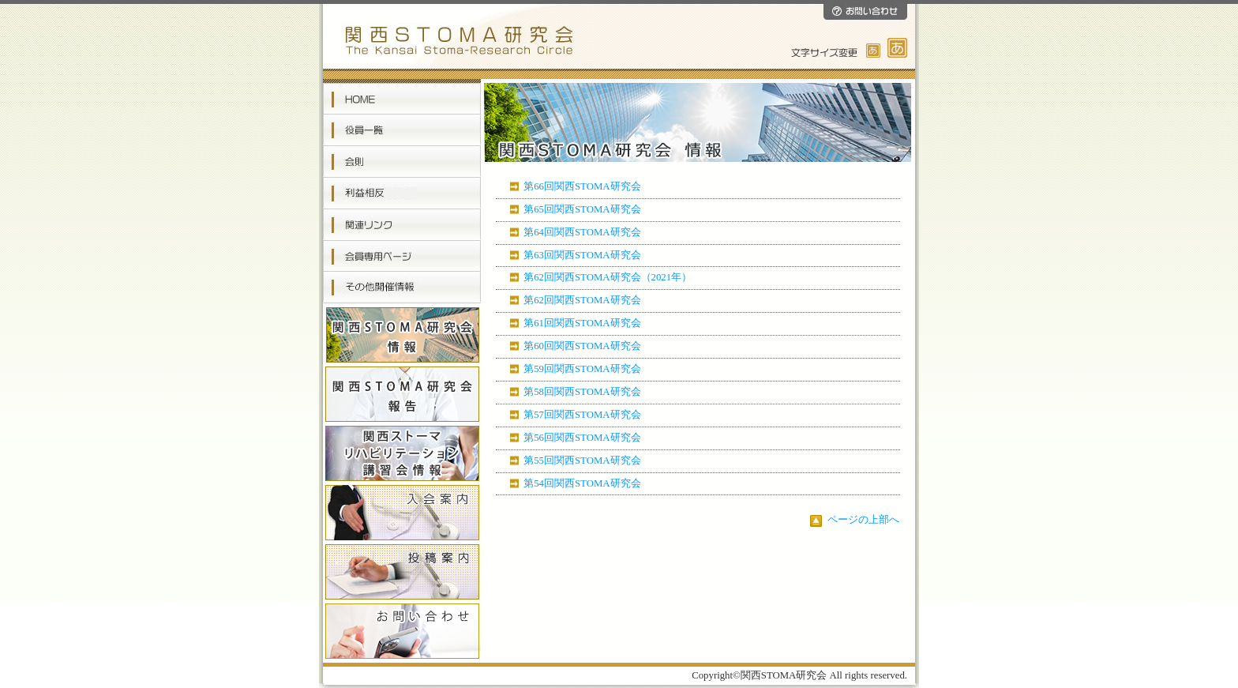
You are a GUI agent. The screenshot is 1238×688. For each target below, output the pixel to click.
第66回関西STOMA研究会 (581, 186)
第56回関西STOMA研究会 (581, 437)
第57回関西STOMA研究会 (581, 414)
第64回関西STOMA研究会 (581, 232)
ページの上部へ (854, 519)
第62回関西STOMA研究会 (581, 300)
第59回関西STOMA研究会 (581, 368)
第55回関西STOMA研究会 (581, 460)
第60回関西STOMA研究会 (581, 346)
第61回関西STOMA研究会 (581, 323)
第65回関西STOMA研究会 (581, 209)
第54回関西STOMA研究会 (581, 483)
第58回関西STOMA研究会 (581, 391)
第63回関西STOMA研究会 (581, 255)
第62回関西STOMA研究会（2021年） (607, 277)
